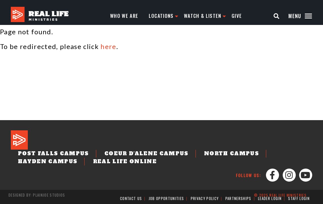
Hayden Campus (262, 155)
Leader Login (269, 198)
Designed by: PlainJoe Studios (37, 195)
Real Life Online (44, 162)
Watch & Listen (205, 15)
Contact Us (131, 198)
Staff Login (299, 198)
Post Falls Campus (47, 155)
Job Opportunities (166, 198)
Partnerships (238, 198)
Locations (162, 15)
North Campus (199, 155)
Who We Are (124, 15)
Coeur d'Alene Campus (126, 155)
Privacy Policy (205, 198)
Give (240, 15)
